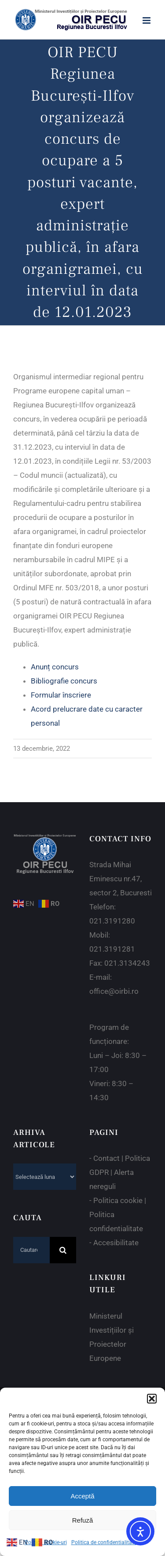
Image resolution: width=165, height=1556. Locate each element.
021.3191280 (112, 920)
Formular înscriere (61, 695)
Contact (106, 1158)
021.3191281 (112, 949)
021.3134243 (127, 963)
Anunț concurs (55, 666)
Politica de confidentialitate (103, 1542)
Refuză (82, 1520)
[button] (151, 1398)
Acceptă (82, 1496)
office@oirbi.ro (114, 991)
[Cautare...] (31, 1250)
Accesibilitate (116, 1242)
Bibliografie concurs (64, 680)
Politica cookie (118, 1200)
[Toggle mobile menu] (147, 20)
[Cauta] (63, 1250)
